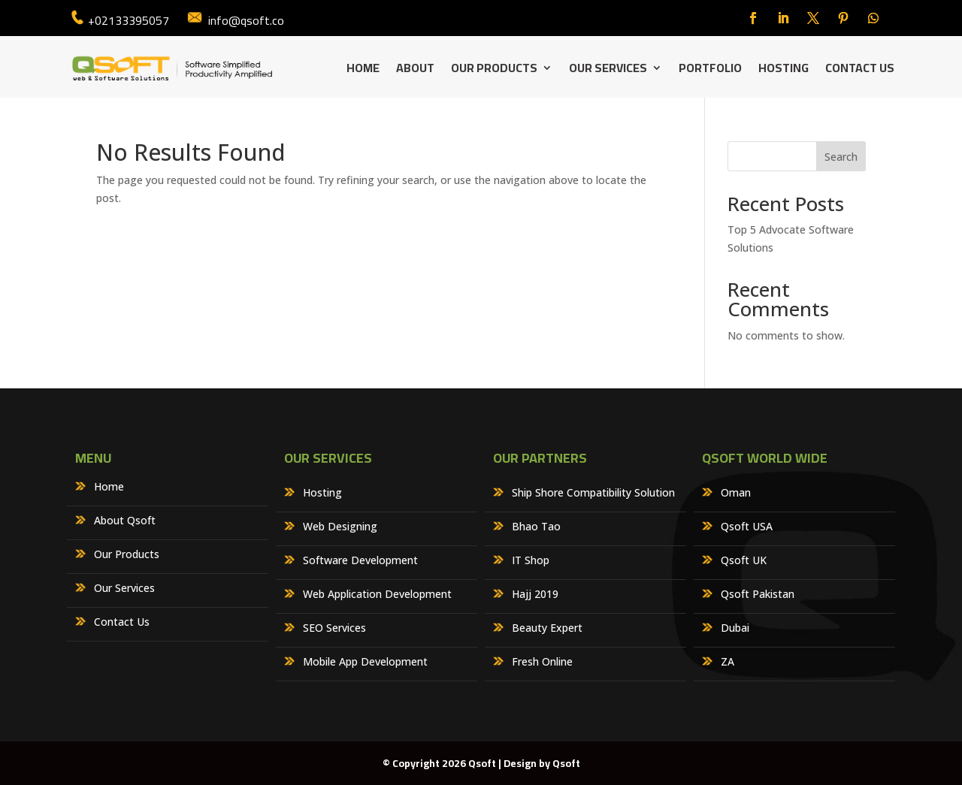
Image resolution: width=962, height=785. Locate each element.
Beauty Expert (547, 629)
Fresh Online (542, 663)
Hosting (783, 70)
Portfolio (710, 70)
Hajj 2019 (535, 595)
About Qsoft (125, 521)
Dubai (735, 629)
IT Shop (530, 561)
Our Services (608, 70)
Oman (736, 494)
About (415, 70)
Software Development (360, 561)
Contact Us (859, 70)
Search (841, 156)
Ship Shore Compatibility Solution (593, 494)
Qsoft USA (747, 527)
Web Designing (340, 527)
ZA (727, 663)
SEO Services (334, 629)
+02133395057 (128, 20)
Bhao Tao (536, 527)
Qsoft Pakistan (757, 595)
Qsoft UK (744, 561)
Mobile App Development (365, 663)
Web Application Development (377, 595)
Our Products (494, 70)
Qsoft (566, 763)
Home (363, 70)
